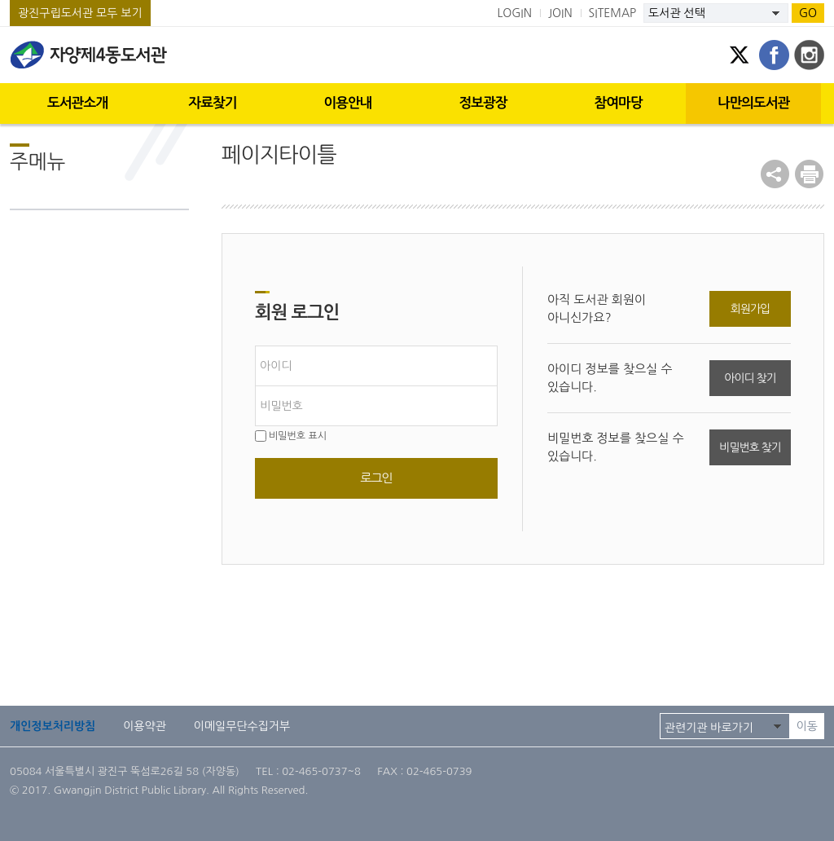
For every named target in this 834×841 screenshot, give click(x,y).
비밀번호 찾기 (749, 447)
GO (808, 13)
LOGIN (514, 13)
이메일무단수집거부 (242, 726)
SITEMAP (613, 13)
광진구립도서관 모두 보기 (80, 13)
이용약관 (144, 726)
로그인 (376, 478)
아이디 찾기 (749, 378)
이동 (807, 726)
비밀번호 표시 (291, 436)
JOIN (560, 13)
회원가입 (750, 309)
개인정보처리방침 (52, 726)
